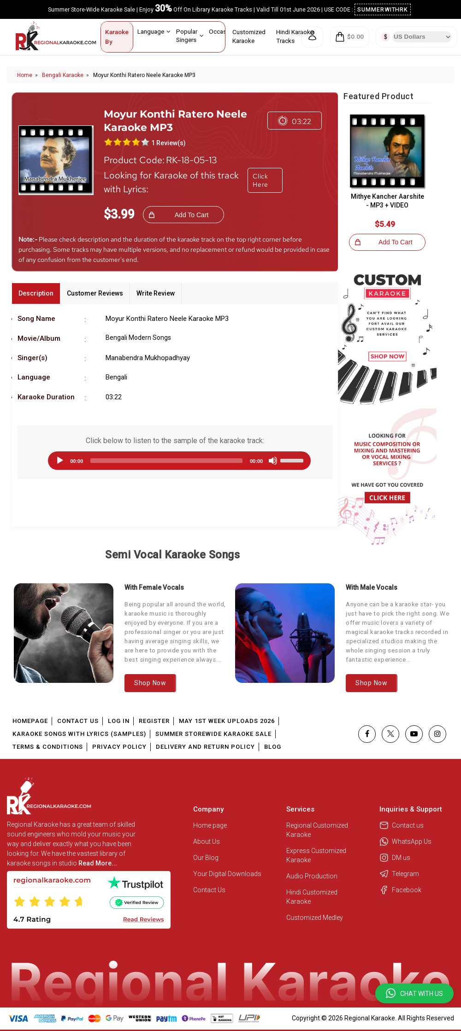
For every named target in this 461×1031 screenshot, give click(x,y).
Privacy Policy (119, 746)
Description (35, 293)
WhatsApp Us (405, 841)
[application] (174, 460)
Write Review (155, 293)
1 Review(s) (168, 143)
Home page (210, 825)
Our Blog (206, 857)
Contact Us (78, 720)
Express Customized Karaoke (316, 855)
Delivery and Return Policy (205, 746)
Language (154, 31)
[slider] (166, 460)
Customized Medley (315, 917)
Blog (272, 746)
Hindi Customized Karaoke (311, 897)
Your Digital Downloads (227, 873)
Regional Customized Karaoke (317, 830)
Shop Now (150, 683)
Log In (119, 720)
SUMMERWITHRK (382, 9)
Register (154, 720)
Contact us (401, 825)
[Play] (60, 460)
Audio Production (311, 876)
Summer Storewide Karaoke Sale (213, 733)
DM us (394, 857)
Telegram (399, 873)
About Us (206, 841)
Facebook (400, 890)
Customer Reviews (95, 293)
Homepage (30, 720)
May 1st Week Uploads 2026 (227, 720)
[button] (414, 993)
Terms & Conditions (47, 746)
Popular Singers (190, 35)
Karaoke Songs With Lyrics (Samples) (79, 733)
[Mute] (273, 460)
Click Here (260, 180)
